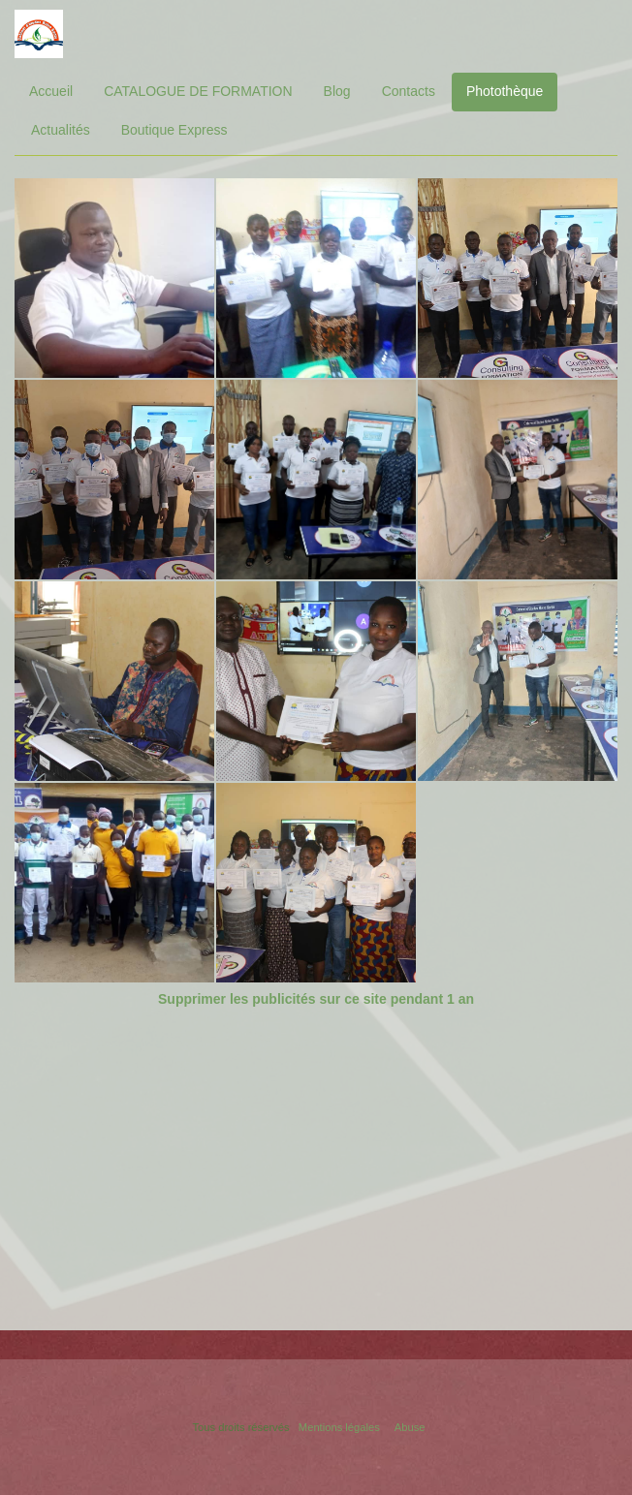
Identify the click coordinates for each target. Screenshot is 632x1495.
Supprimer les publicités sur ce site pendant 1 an (316, 999)
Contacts (408, 91)
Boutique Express (174, 130)
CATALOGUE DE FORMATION (198, 91)
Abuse (410, 1427)
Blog (337, 91)
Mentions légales (339, 1427)
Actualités (60, 130)
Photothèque (504, 91)
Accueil (51, 91)
